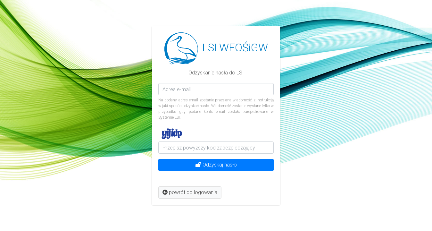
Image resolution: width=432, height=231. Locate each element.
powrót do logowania (189, 192)
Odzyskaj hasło (216, 165)
